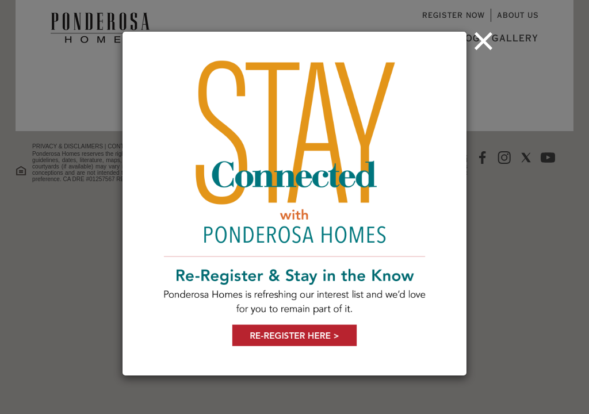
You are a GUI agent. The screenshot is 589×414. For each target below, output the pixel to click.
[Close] (483, 41)
